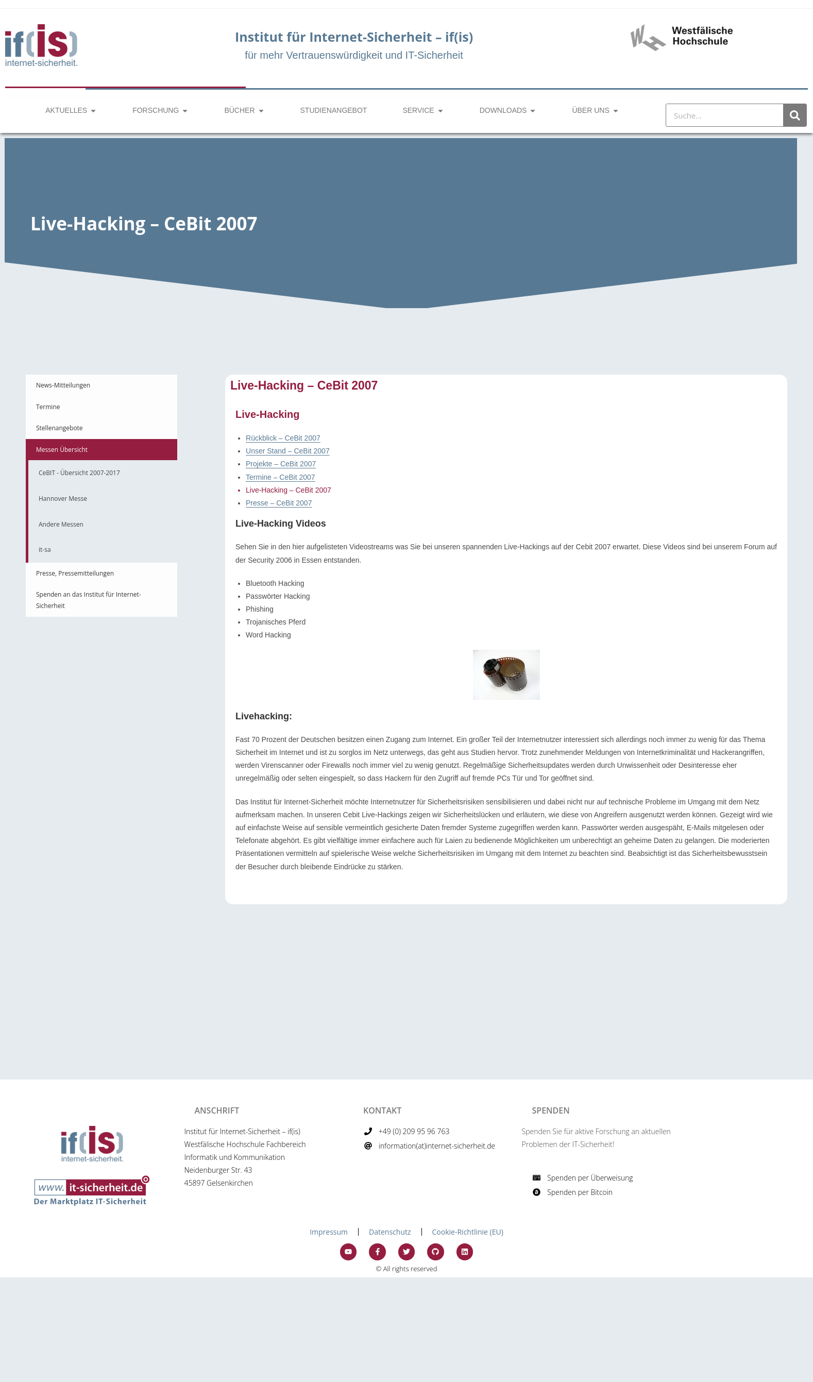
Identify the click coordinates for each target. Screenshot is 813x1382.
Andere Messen (61, 524)
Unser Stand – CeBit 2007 (288, 451)
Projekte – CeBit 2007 (281, 464)
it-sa (45, 549)
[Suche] (794, 115)
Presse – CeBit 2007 (279, 503)
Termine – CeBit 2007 (280, 477)
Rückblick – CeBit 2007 (283, 438)
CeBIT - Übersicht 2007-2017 (79, 472)
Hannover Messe (63, 498)
